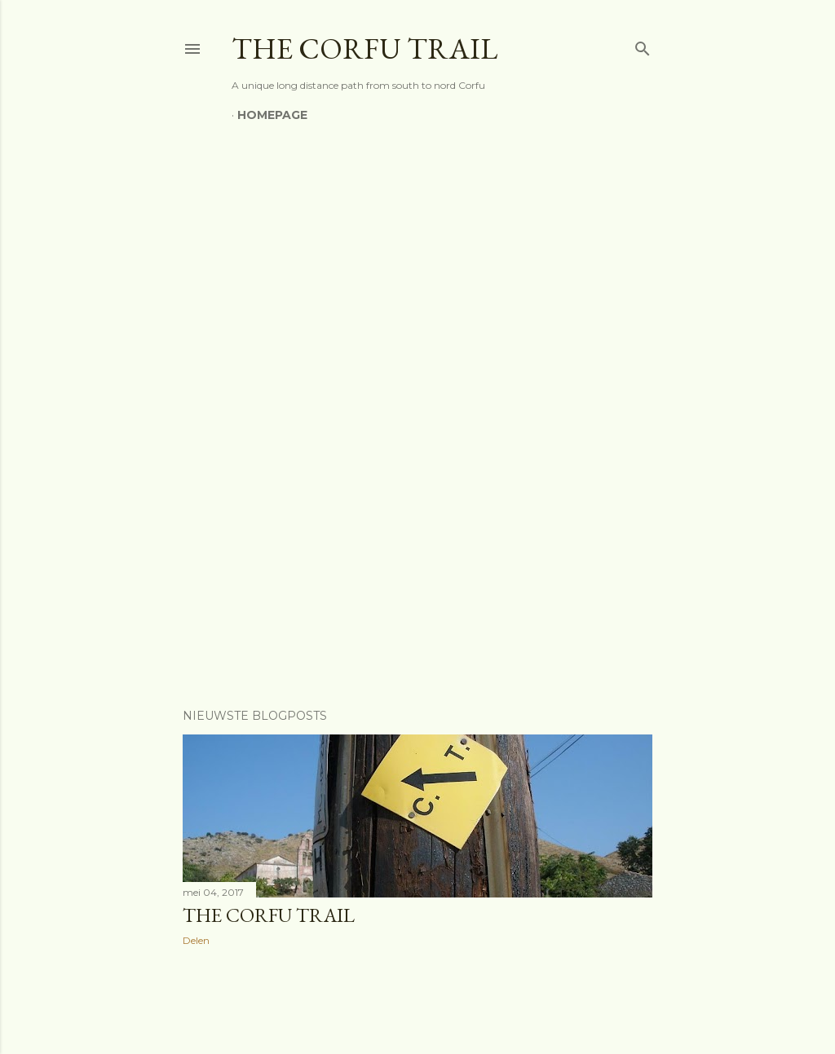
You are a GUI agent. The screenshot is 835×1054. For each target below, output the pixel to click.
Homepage (272, 115)
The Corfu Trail (269, 915)
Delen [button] (196, 940)
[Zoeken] (642, 45)
